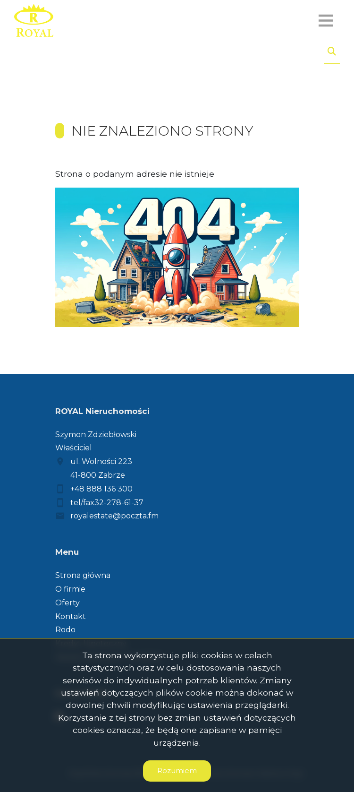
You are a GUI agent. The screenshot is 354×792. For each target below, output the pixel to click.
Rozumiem (177, 770)
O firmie (70, 589)
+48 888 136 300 (101, 488)
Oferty (67, 602)
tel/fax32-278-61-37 (106, 502)
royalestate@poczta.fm (114, 515)
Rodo (65, 629)
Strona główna (82, 575)
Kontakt (70, 616)
